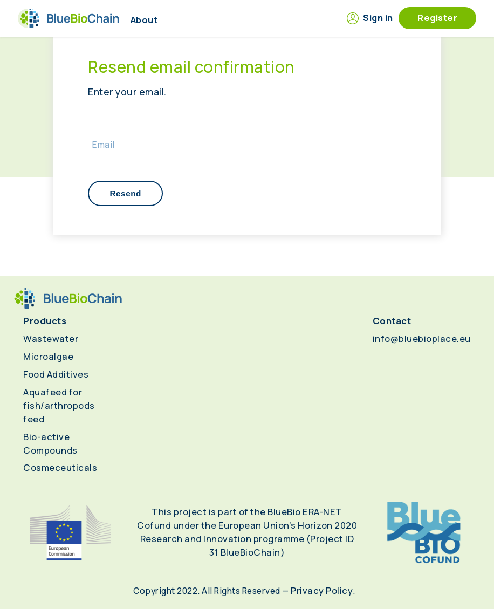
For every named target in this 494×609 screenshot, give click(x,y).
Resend (125, 193)
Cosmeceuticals (60, 467)
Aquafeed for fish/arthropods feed (59, 405)
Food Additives (55, 374)
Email (103, 144)
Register (437, 17)
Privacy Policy (322, 590)
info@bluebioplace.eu (422, 338)
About (144, 19)
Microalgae (48, 356)
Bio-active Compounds (50, 443)
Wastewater (50, 338)
